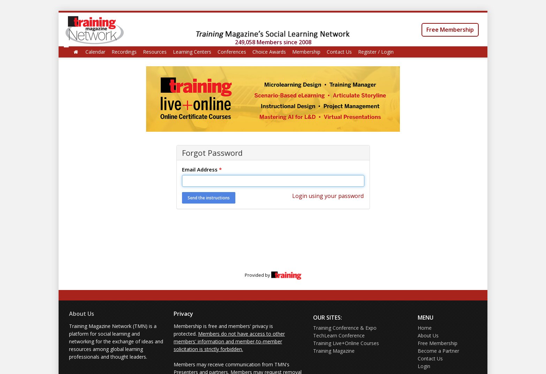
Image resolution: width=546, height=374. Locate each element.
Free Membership (450, 29)
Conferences (232, 51)
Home (425, 328)
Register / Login (376, 51)
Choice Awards (269, 51)
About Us (81, 314)
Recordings (124, 51)
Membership (306, 51)
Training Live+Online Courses (346, 343)
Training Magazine (334, 351)
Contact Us (339, 51)
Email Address (202, 169)
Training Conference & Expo (345, 328)
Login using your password (328, 196)
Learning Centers (192, 51)
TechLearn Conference (339, 335)
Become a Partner (438, 351)
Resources (155, 51)
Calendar (95, 51)
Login (424, 366)
